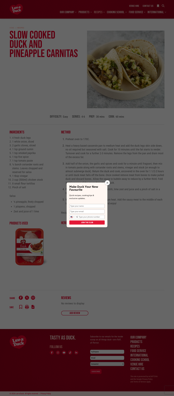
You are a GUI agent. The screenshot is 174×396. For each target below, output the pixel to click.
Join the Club (87, 222)
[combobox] (73, 217)
